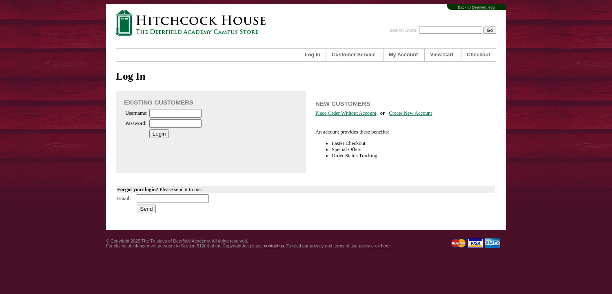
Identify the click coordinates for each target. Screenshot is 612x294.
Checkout (478, 55)
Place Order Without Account (345, 113)
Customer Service (354, 55)
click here (380, 245)
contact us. (274, 245)
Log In (312, 55)
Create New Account (410, 113)
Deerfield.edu (483, 7)
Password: (135, 123)
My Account (403, 55)
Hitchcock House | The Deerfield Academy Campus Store (193, 23)
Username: (136, 113)
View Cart (441, 55)
